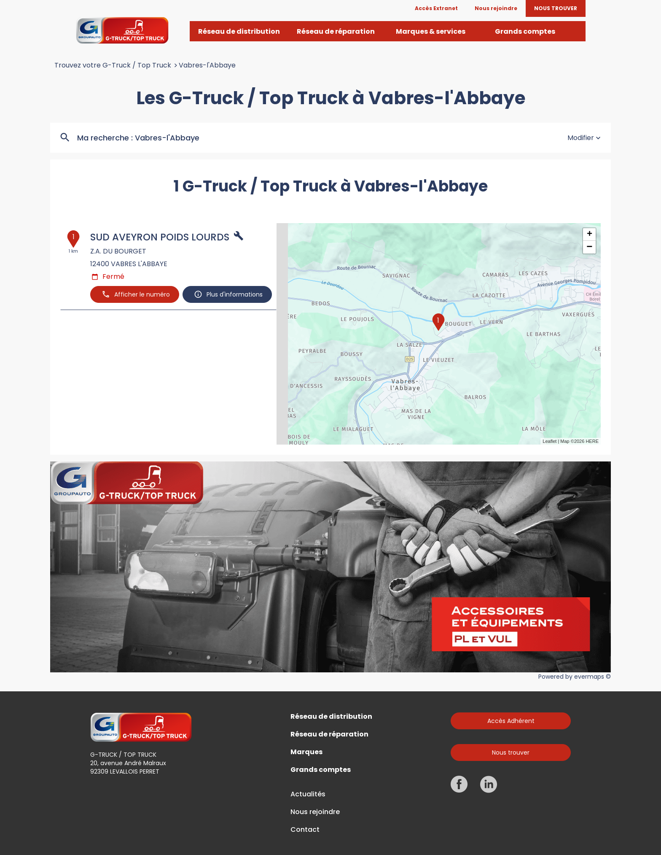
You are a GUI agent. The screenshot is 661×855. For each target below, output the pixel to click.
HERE (592, 441)
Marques (306, 752)
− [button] (589, 247)
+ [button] (589, 234)
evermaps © (592, 676)
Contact (305, 829)
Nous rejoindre (315, 812)
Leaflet (549, 441)
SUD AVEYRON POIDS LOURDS (159, 237)
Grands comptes (320, 770)
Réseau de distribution (331, 716)
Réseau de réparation (329, 734)
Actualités (307, 794)
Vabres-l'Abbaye (207, 65)
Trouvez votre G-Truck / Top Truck (112, 65)
